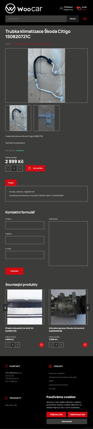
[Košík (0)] (82, 8)
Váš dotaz (53, 219)
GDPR (51, 381)
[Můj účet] (66, 8)
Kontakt (52, 389)
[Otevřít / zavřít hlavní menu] (85, 18)
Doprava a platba (57, 373)
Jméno (8, 219)
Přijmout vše (56, 414)
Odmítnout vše (77, 414)
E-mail (8, 249)
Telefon (8, 234)
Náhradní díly (11, 405)
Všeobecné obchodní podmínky (63, 377)
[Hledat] (73, 18)
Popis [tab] (11, 182)
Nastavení (67, 421)
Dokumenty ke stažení (58, 385)
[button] (41, 344)
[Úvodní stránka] (23, 8)
